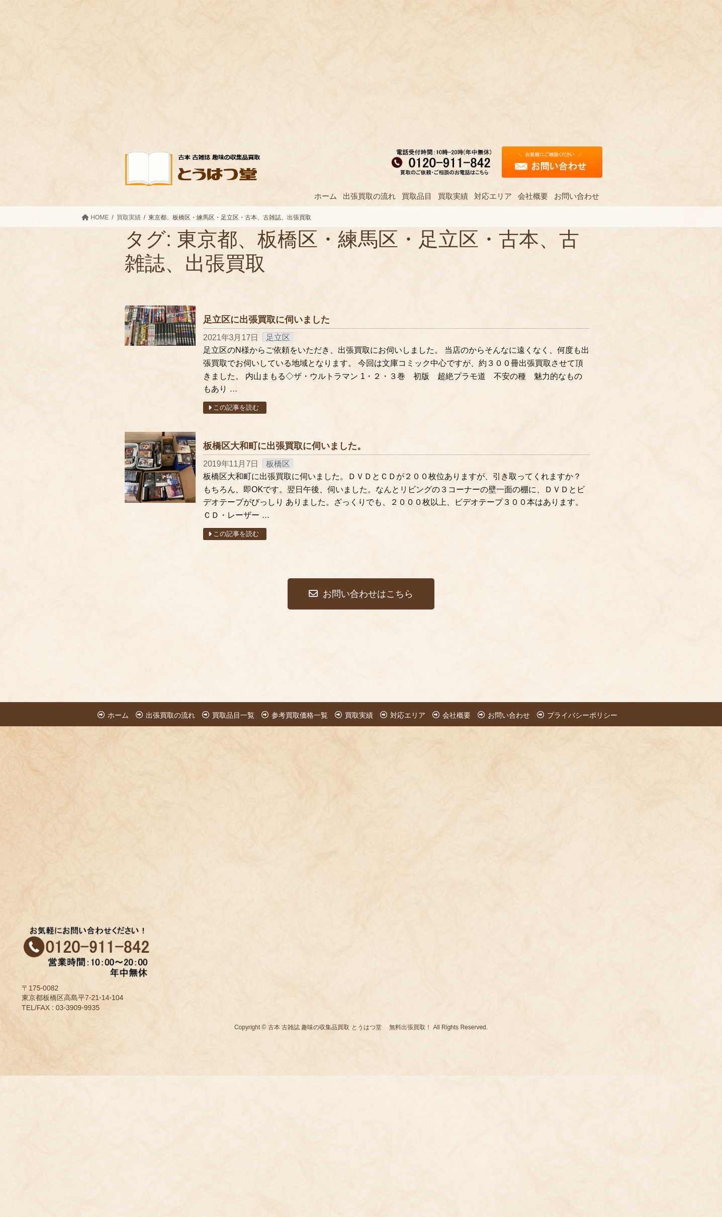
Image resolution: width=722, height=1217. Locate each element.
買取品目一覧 (233, 715)
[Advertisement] (301, 70)
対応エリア (407, 715)
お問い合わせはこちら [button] (361, 594)
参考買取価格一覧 (300, 715)
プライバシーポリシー (582, 715)
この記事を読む (234, 407)
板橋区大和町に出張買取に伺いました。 (284, 446)
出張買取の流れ (170, 715)
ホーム (118, 715)
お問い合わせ (509, 715)
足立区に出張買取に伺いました (266, 320)
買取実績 (359, 715)
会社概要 (456, 715)
